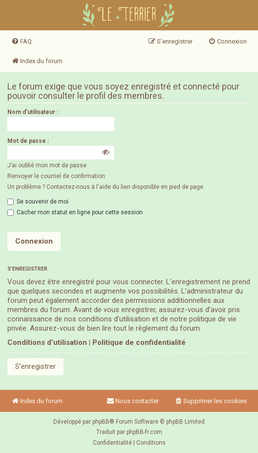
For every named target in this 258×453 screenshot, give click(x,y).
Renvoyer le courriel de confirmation (56, 176)
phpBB (100, 421)
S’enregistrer (35, 366)
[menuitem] (21, 41)
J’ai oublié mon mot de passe (46, 165)
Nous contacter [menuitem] (133, 401)
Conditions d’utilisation (47, 342)
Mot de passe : (28, 140)
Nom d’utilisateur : (32, 112)
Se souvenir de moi (37, 201)
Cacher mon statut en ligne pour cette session (75, 212)
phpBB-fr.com (144, 432)
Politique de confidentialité (139, 342)
